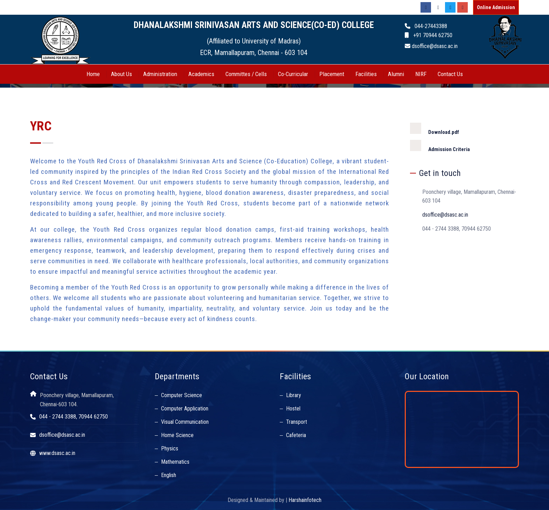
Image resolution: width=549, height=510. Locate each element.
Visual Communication (185, 422)
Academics (201, 73)
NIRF (420, 73)
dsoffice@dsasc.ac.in (445, 214)
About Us (121, 73)
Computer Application (184, 408)
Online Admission (496, 7)
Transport (296, 422)
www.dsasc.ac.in (57, 453)
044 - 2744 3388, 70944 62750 (73, 416)
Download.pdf (434, 129)
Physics (169, 448)
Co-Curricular (293, 73)
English (168, 475)
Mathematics (175, 461)
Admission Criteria (440, 146)
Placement (331, 73)
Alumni (396, 73)
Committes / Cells (246, 73)
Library (293, 395)
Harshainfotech (305, 500)
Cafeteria (296, 435)
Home (93, 73)
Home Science (177, 435)
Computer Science (181, 395)
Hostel (293, 408)
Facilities (366, 73)
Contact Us (450, 73)
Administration (160, 73)
